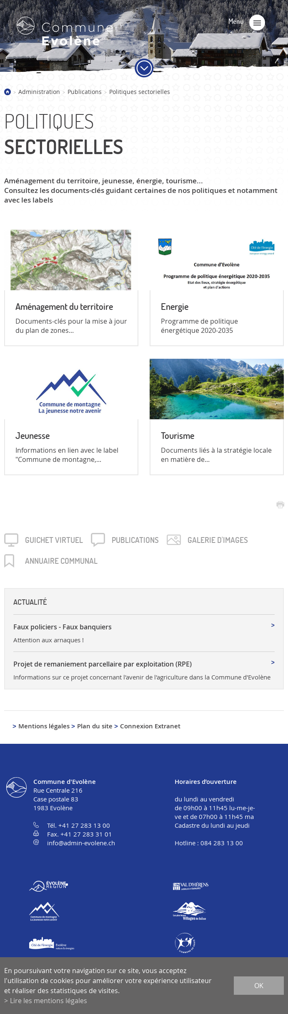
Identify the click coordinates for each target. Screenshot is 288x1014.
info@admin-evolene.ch (81, 843)
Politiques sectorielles (139, 92)
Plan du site (95, 726)
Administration (39, 92)
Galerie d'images (218, 540)
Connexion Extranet (150, 726)
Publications (85, 92)
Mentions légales (44, 726)
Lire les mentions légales (48, 1000)
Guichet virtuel (54, 540)
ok (258, 985)
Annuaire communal (61, 561)
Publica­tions (135, 540)
